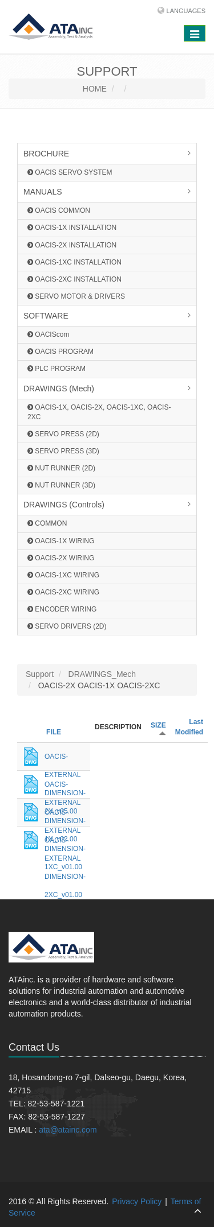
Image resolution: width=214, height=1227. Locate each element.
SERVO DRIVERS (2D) (66, 626)
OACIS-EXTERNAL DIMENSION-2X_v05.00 (65, 759)
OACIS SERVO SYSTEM (69, 172)
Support (40, 674)
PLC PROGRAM (56, 369)
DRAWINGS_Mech (102, 674)
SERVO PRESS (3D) (63, 451)
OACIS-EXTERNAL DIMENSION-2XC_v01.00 (65, 842)
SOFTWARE (45, 315)
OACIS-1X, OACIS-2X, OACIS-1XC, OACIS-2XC (99, 412)
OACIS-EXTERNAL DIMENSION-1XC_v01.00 (65, 814)
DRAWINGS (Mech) (58, 388)
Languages (186, 10)
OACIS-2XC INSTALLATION (74, 279)
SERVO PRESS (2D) (63, 434)
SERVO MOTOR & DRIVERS (76, 296)
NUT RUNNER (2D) (61, 468)
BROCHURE (46, 153)
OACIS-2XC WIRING (63, 592)
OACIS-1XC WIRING (63, 575)
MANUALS (42, 191)
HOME (95, 88)
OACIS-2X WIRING (60, 558)
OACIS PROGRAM (60, 352)
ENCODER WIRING (61, 609)
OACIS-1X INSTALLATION (71, 228)
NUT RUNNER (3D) (61, 485)
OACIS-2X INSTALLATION (71, 245)
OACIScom (48, 334)
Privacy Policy (136, 1201)
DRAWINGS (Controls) (63, 504)
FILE (53, 732)
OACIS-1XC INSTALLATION (74, 262)
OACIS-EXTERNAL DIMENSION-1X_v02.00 (65, 787)
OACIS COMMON (58, 210)
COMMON (47, 523)
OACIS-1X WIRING (60, 541)
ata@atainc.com (67, 1129)
